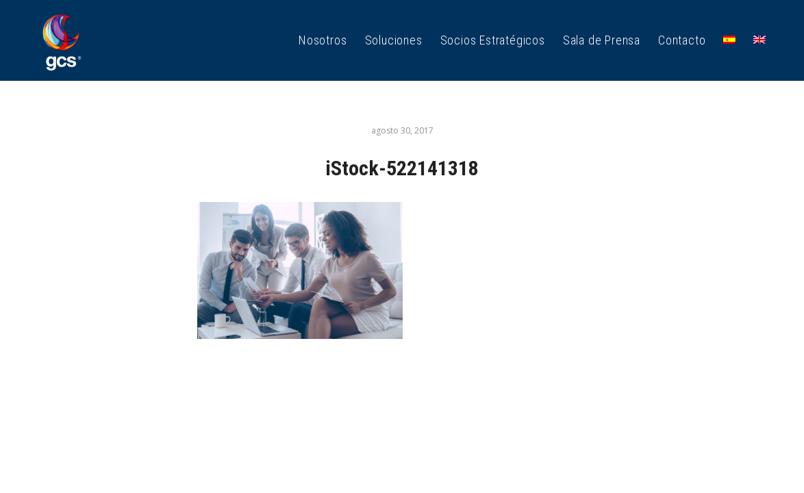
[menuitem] (322, 40)
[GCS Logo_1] (62, 40)
